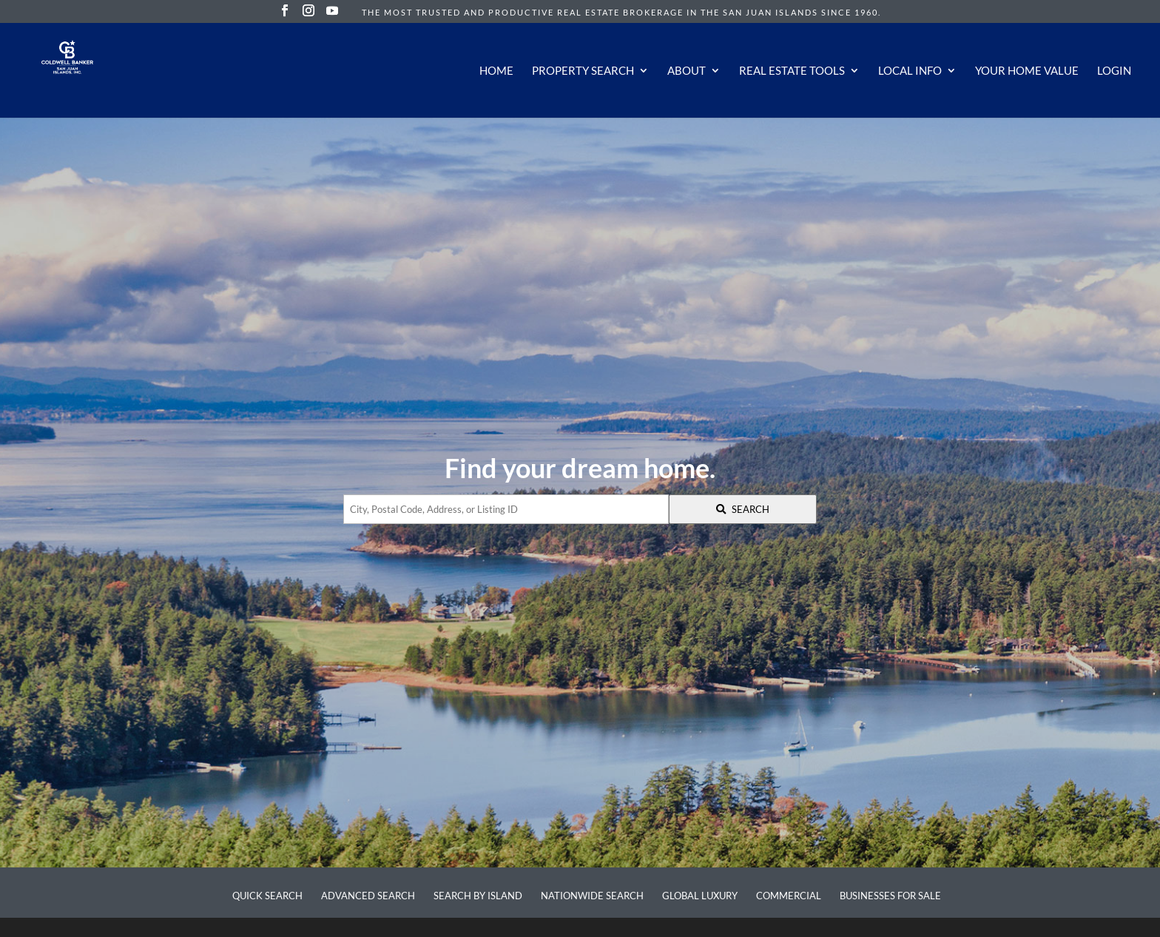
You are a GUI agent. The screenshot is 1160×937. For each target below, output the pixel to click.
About (686, 71)
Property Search (583, 71)
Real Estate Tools (792, 71)
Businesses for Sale (890, 895)
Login (1114, 71)
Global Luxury (700, 895)
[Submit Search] (743, 509)
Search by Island (478, 895)
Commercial (788, 895)
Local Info (910, 71)
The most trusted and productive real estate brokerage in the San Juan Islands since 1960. (621, 12)
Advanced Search (368, 895)
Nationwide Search (592, 895)
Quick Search (267, 895)
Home (496, 71)
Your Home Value (1027, 71)
